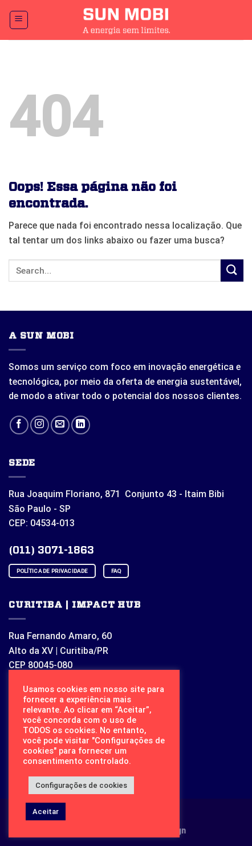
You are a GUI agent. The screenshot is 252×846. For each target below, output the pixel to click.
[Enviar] (232, 270)
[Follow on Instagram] (39, 425)
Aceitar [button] (45, 811)
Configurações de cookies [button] (81, 785)
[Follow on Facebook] (19, 425)
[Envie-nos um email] (60, 425)
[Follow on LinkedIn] (80, 425)
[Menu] (19, 20)
